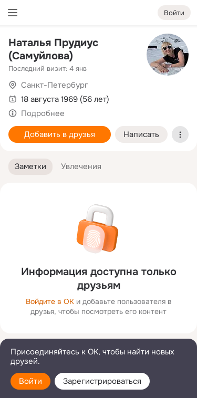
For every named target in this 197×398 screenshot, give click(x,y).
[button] (30, 167)
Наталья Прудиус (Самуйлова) (53, 49)
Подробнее (43, 113)
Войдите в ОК (50, 301)
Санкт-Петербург (54, 85)
